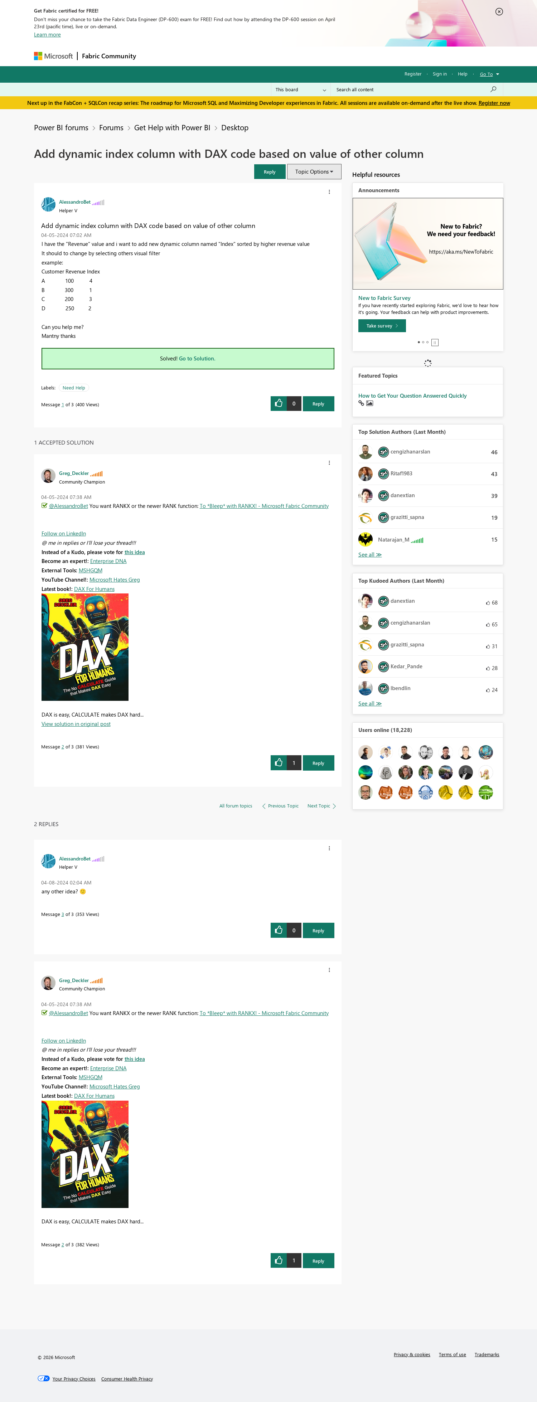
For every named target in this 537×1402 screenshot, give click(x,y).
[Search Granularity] (300, 89)
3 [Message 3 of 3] (63, 914)
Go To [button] (486, 74)
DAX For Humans (94, 588)
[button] (270, 171)
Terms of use (452, 1354)
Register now (494, 102)
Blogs (277, 56)
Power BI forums (61, 127)
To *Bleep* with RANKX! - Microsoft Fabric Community (264, 505)
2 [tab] (423, 342)
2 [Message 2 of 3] (63, 746)
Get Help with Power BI (172, 127)
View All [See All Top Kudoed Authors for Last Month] (370, 703)
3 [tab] (427, 342)
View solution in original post (76, 723)
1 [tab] (418, 342)
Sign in (440, 74)
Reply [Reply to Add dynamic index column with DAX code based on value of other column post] (318, 404)
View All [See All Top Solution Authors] (370, 554)
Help (463, 74)
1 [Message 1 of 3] (63, 404)
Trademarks (487, 1354)
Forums (152, 56)
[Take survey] (382, 325)
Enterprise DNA (108, 560)
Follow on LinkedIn (64, 533)
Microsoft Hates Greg (115, 579)
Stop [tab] (435, 342)
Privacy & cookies (412, 1354)
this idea (135, 552)
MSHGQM (90, 570)
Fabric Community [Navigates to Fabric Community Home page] (109, 56)
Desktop (234, 127)
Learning (305, 56)
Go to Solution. (197, 358)
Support (334, 56)
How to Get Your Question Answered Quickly (412, 395)
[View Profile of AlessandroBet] (75, 201)
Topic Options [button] (312, 171)
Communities (245, 56)
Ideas (213, 56)
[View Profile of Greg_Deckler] (74, 472)
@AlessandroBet (68, 505)
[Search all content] (416, 89)
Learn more (47, 34)
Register (413, 74)
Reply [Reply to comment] (318, 763)
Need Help (74, 387)
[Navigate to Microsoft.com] (53, 56)
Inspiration (184, 56)
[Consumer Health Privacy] (127, 1378)
